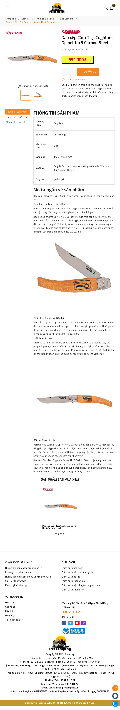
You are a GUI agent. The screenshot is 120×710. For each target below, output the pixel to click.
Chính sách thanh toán (73, 589)
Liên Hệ (9, 611)
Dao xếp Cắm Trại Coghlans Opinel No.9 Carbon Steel (59, 527)
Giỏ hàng (9, 615)
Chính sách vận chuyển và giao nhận (81, 585)
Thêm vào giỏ (88, 71)
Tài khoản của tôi (14, 619)
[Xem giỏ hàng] (111, 8)
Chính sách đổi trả (71, 576)
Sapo (93, 703)
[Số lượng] (69, 72)
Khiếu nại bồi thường (16, 585)
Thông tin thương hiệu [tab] (17, 117)
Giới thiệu (10, 602)
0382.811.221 (73, 612)
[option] (31, 56)
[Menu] (7, 8)
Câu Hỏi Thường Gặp (15, 581)
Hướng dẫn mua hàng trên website (23, 568)
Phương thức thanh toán (18, 572)
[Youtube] (77, 623)
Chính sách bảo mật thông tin (77, 572)
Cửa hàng (10, 606)
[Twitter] (70, 623)
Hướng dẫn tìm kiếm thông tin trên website (28, 576)
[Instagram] (83, 623)
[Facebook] (64, 623)
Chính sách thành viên (73, 581)
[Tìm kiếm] (106, 8)
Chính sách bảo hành (72, 568)
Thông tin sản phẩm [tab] (16, 111)
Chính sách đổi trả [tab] (15, 122)
